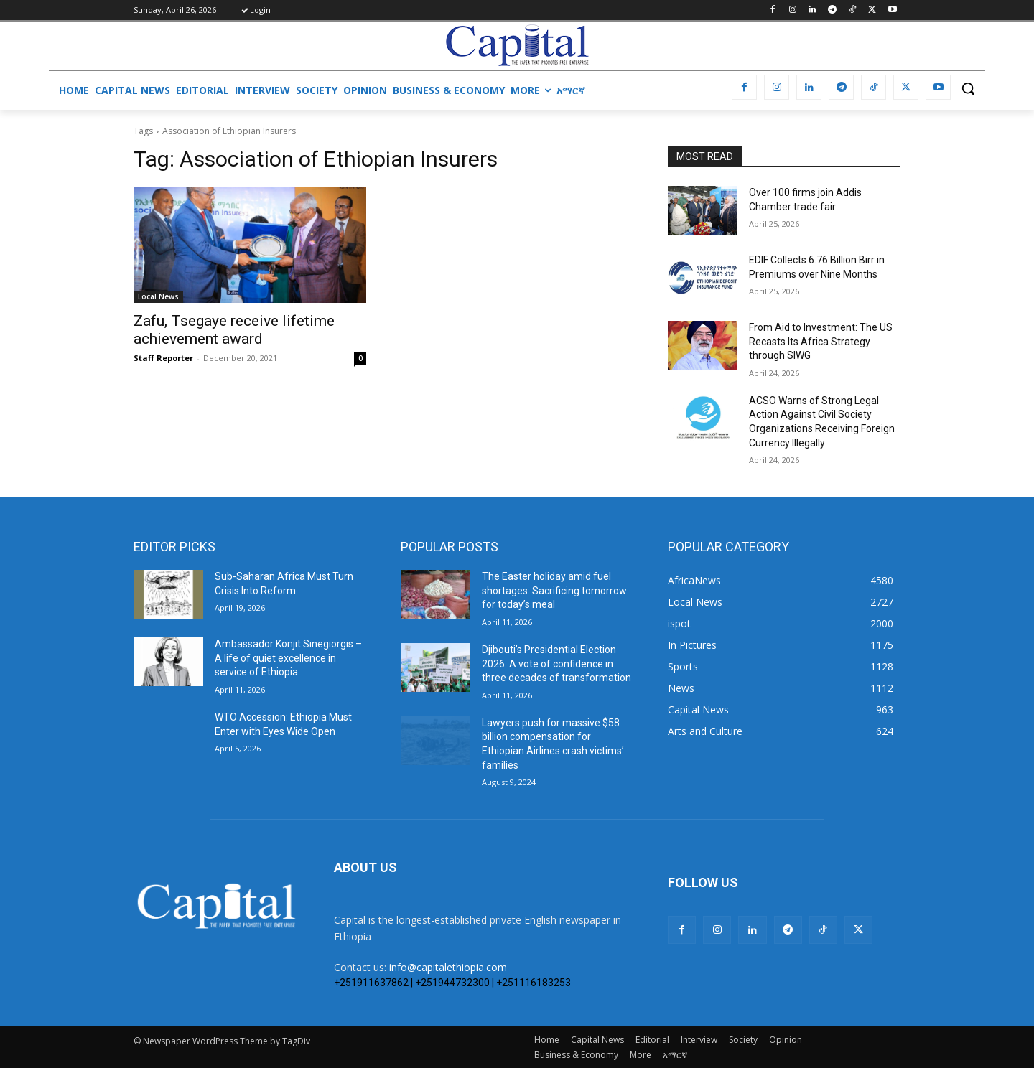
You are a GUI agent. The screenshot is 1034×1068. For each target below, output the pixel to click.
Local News (158, 296)
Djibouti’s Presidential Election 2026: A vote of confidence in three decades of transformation (556, 663)
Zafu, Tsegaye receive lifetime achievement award (234, 329)
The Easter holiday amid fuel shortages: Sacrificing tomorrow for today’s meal (554, 590)
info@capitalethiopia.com (448, 967)
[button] (968, 88)
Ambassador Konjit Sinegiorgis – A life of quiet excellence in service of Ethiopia (288, 658)
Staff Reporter (163, 357)
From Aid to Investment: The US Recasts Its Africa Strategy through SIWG (821, 341)
